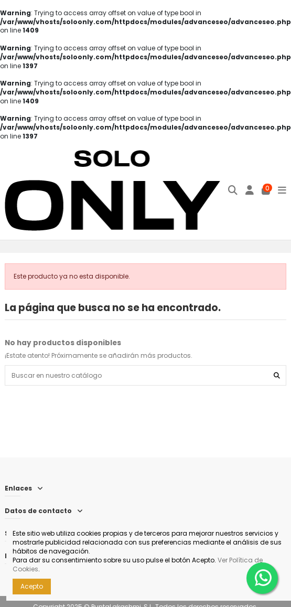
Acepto (31, 586)
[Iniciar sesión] (250, 190)
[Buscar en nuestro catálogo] (276, 375)
